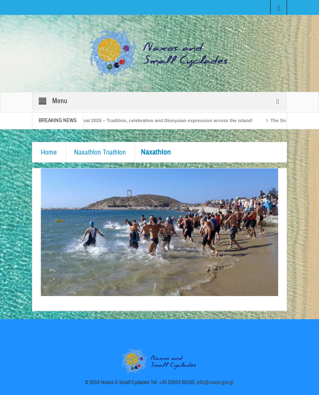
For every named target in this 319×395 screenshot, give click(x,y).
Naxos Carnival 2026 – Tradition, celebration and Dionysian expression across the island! (158, 120)
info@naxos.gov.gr (215, 382)
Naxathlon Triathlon (100, 152)
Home (49, 152)
